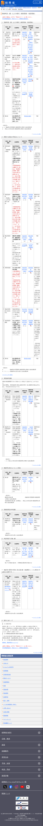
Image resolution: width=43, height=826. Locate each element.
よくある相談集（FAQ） (10, 704)
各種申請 (5, 697)
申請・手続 (6, 769)
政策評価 (5, 776)
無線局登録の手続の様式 (24, 34)
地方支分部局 (18, 7)
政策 (3, 745)
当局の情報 (6, 712)
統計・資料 (6, 700)
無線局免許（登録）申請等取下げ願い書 (24, 551)
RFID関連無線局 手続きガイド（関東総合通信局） (15, 18)
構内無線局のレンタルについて (8, 588)
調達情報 (5, 715)
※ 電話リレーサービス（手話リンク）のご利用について (21, 818)
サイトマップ (7, 719)
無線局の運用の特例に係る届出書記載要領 (30, 585)
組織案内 (11, 7)
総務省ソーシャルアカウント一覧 (14, 782)
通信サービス (7, 678)
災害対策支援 (7, 674)
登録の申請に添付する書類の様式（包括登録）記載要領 (30, 71)
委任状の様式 (27, 116)
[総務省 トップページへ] (9, 3)
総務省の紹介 (7, 732)
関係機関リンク (7, 723)
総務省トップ (4, 7)
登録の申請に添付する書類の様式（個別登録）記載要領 (30, 48)
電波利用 (34, 7)
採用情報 (5, 670)
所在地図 (23, 815)
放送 (4, 685)
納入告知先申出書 (24, 310)
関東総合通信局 (27, 7)
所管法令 (5, 757)
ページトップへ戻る (7, 374)
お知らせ (5, 663)
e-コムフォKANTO (8, 667)
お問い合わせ (7, 708)
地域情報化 (6, 682)
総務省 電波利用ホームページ (10, 642)
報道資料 (5, 659)
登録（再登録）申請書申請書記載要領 (30, 400)
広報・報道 (6, 739)
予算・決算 (6, 763)
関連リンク (6, 793)
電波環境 (5, 693)
